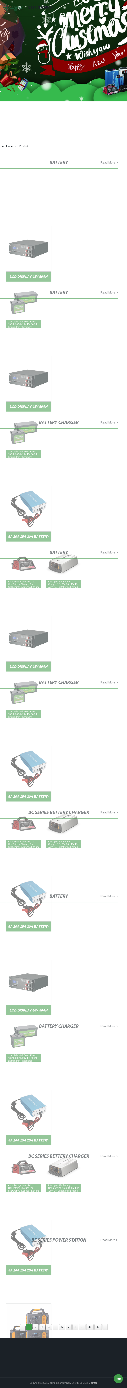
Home (9, 146)
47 (98, 1327)
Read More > (107, 162)
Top (118, 1379)
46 (89, 1327)
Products (24, 146)
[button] (113, 8)
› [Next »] (105, 1327)
